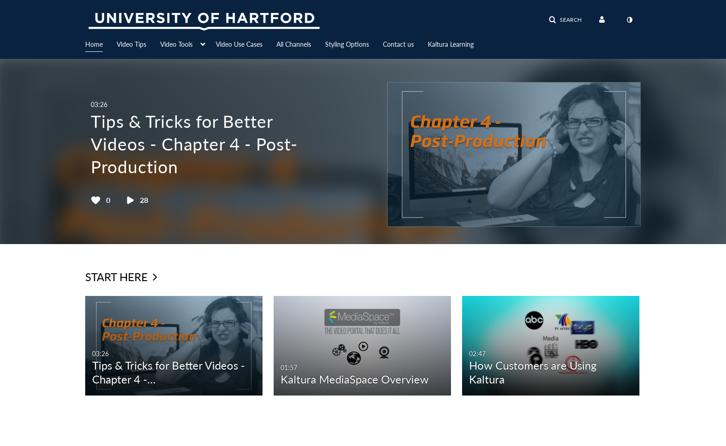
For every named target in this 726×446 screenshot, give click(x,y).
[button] (565, 20)
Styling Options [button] (347, 44)
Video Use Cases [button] (239, 44)
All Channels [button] (293, 44)
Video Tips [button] (131, 44)
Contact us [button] (398, 44)
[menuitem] (101, 43)
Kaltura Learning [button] (451, 44)
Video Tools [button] (176, 44)
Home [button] (94, 44)
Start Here (121, 276)
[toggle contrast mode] (629, 20)
